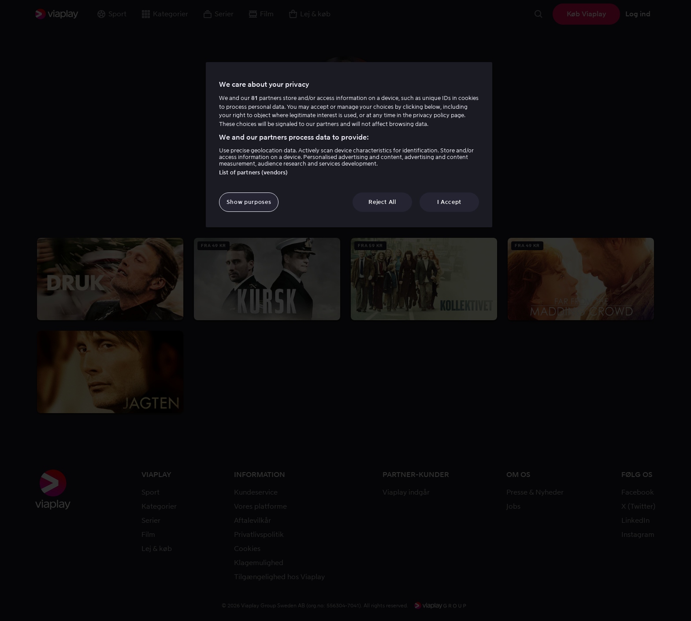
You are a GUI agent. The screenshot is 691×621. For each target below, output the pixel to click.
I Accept (449, 202)
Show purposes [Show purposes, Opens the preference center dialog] (249, 202)
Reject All (382, 202)
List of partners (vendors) (253, 172)
